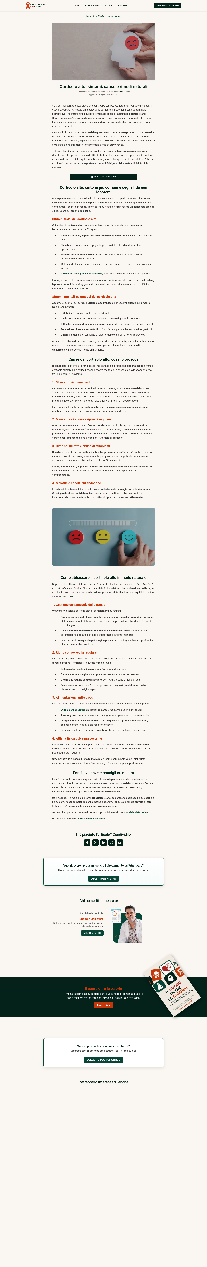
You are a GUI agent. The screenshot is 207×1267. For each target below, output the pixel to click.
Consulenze (92, 5)
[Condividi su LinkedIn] (103, 842)
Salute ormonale (105, 16)
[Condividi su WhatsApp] (111, 842)
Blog (95, 16)
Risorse (122, 5)
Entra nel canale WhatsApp (103, 879)
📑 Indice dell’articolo (103, 177)
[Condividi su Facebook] (87, 842)
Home (88, 16)
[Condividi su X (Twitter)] (95, 842)
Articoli (108, 5)
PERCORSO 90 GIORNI (168, 5)
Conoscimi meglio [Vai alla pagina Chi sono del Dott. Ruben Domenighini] (92, 933)
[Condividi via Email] (120, 842)
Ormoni (118, 16)
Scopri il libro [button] (103, 1005)
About (76, 5)
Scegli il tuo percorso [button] (103, 1059)
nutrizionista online (137, 812)
